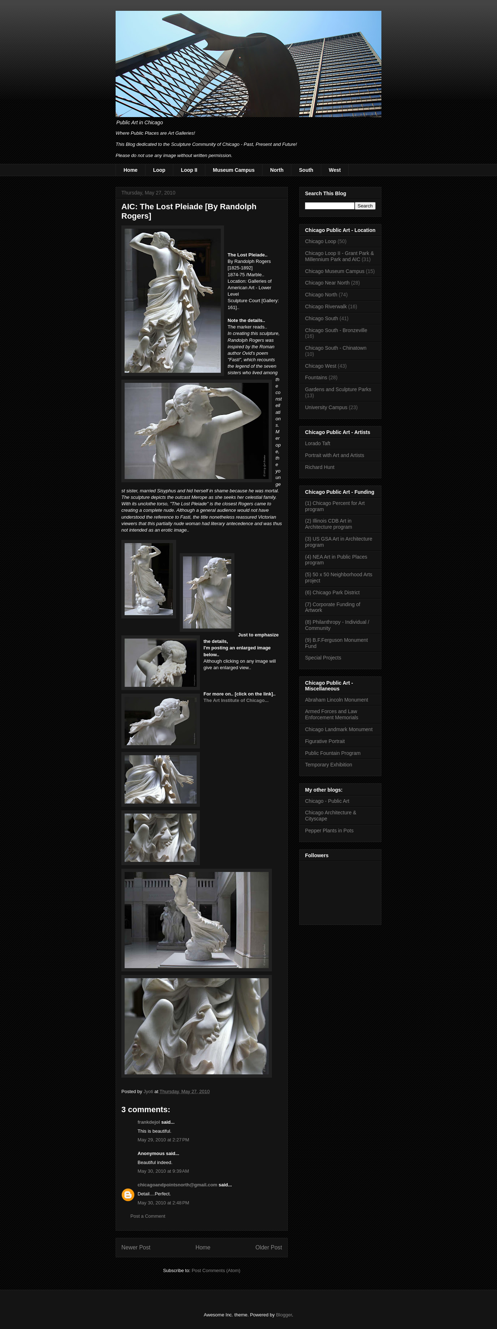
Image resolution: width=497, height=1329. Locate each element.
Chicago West (320, 366)
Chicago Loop (320, 241)
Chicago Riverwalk (326, 306)
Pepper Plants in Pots (329, 830)
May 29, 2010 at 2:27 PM (163, 1139)
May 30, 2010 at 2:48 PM (163, 1202)
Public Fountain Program (333, 753)
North (276, 170)
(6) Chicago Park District (332, 592)
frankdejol (149, 1122)
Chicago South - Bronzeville (336, 330)
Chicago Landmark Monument (339, 729)
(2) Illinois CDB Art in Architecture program (328, 524)
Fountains (316, 377)
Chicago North (321, 294)
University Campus (326, 407)
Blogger (284, 1314)
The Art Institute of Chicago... (236, 700)
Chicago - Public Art (327, 801)
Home (131, 170)
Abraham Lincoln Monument (336, 700)
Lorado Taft (317, 443)
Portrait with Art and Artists (334, 455)
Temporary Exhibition (328, 765)
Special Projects (323, 658)
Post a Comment (147, 1216)
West (335, 170)
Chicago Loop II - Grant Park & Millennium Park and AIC (339, 256)
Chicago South (321, 318)
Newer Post (136, 1247)
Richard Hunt (320, 467)
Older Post (268, 1247)
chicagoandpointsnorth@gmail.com (177, 1184)
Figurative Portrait (325, 741)
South (306, 170)
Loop (159, 170)
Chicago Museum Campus (334, 271)
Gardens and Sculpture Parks (338, 389)
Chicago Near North (327, 283)
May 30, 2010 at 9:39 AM (163, 1171)
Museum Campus (234, 170)
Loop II (189, 170)
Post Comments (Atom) (216, 1270)
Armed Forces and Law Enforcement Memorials (331, 714)
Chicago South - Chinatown (335, 348)
